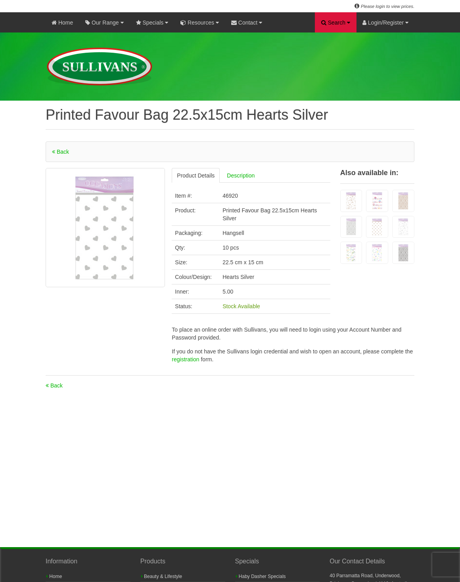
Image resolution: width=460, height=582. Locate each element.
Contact (246, 22)
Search (335, 22)
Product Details (196, 175)
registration (186, 359)
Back (60, 152)
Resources (199, 22)
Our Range (104, 22)
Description (241, 175)
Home (62, 22)
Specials (152, 22)
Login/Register (385, 22)
